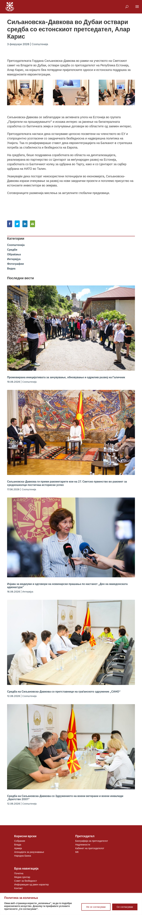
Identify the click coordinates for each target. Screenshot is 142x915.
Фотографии (15, 263)
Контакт (18, 888)
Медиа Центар (22, 877)
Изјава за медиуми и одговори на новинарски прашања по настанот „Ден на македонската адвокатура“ (67, 585)
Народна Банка (22, 855)
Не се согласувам (96, 906)
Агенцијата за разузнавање (29, 851)
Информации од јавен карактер (31, 884)
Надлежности (82, 844)
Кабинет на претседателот (89, 848)
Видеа (11, 268)
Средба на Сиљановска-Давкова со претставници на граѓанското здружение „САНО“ (63, 691)
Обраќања (14, 254)
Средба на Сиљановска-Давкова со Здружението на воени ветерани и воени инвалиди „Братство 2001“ (65, 797)
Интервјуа (14, 259)
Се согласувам (125, 906)
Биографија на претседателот (91, 840)
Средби (12, 249)
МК (77, 851)
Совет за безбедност (25, 880)
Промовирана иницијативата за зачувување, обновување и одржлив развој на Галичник (66, 377)
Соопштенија (40, 44)
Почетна (18, 873)
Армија (18, 848)
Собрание (19, 840)
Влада (17, 844)
